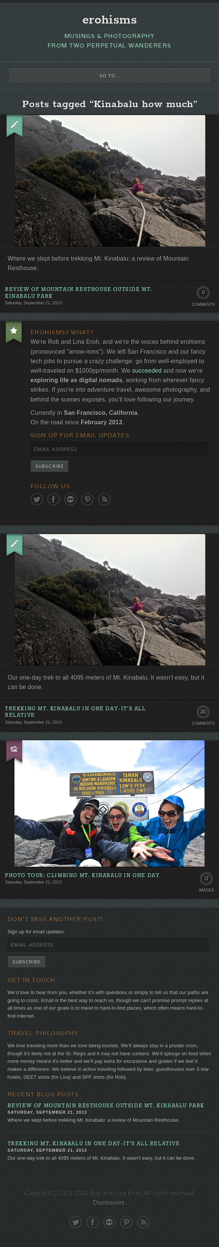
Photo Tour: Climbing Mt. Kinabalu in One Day (82, 875)
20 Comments (203, 714)
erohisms (109, 20)
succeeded (147, 370)
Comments (203, 304)
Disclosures (109, 1202)
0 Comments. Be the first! (203, 294)
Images (206, 890)
